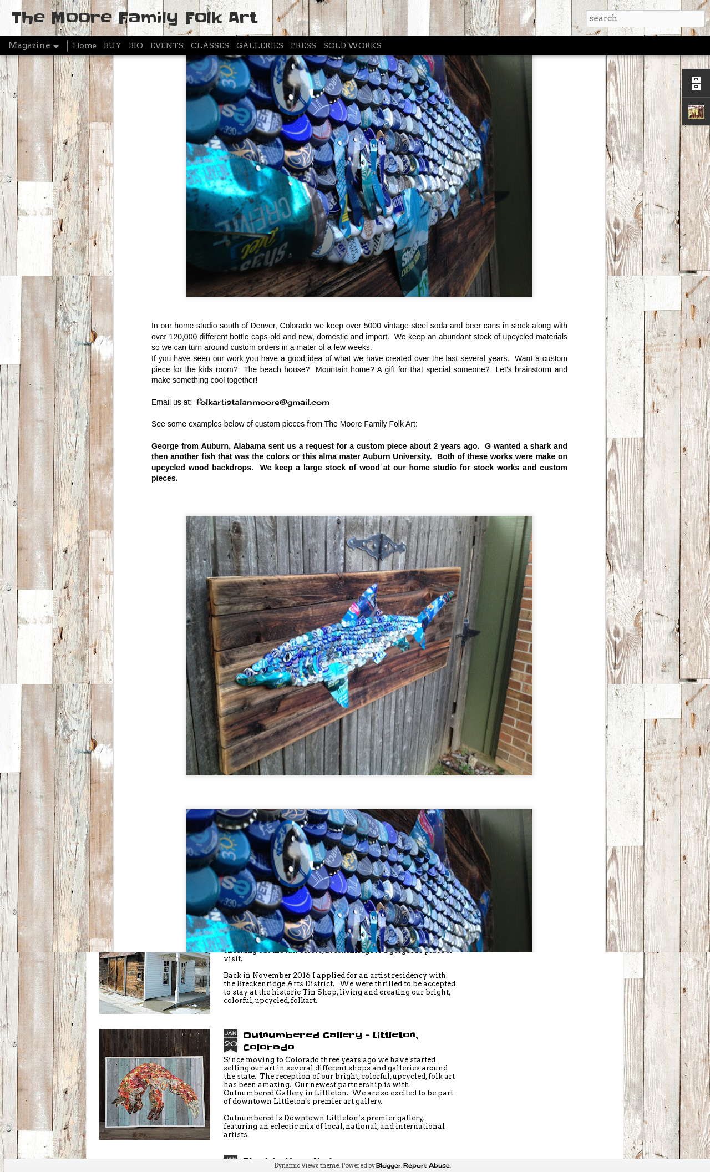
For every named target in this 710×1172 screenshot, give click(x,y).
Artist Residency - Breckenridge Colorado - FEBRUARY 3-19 (331, 915)
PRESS (303, 45)
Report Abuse (426, 1165)
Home (85, 45)
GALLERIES (259, 45)
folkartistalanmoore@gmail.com (262, 299)
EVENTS (167, 45)
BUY (112, 45)
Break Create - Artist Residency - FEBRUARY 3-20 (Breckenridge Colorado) (334, 795)
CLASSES (210, 45)
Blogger (388, 1165)
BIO (136, 45)
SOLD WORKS (352, 45)
